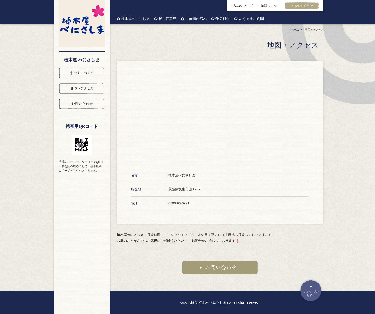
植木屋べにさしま (135, 19)
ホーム (295, 29)
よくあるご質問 (251, 19)
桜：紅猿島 (168, 19)
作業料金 (222, 19)
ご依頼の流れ (196, 19)
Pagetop (310, 290)
